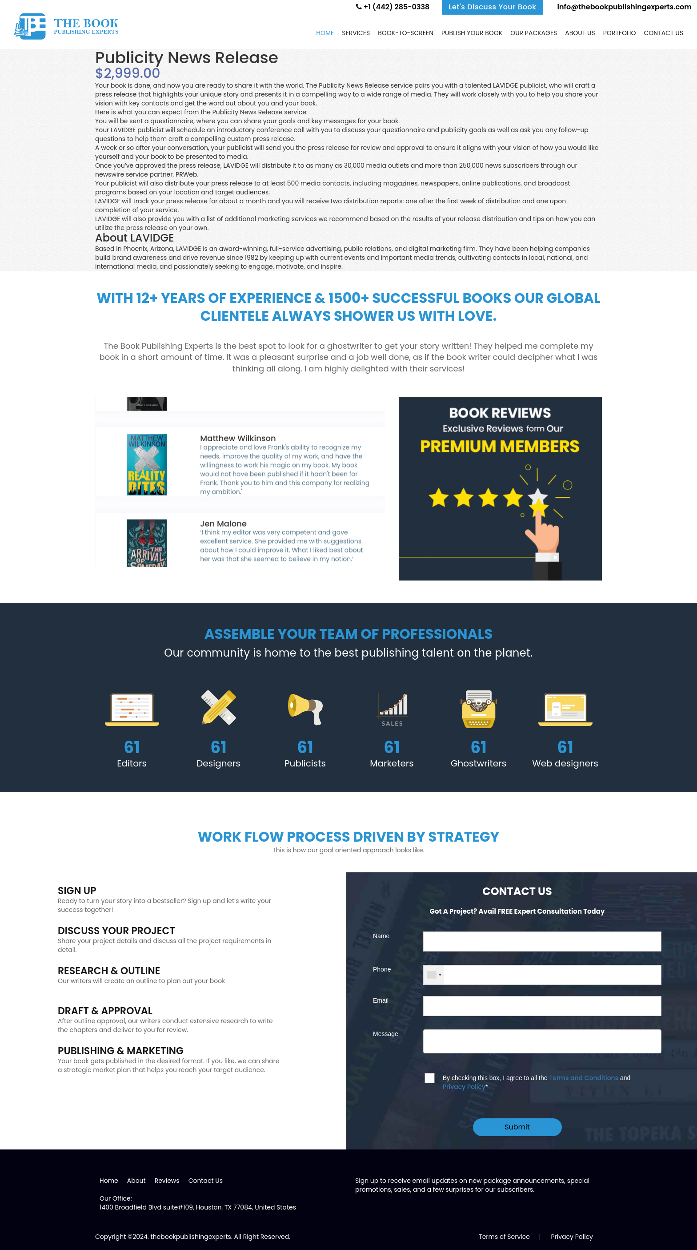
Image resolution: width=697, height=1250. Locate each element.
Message (385, 1033)
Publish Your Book (471, 32)
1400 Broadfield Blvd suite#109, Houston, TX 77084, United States (198, 1207)
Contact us (663, 32)
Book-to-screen (405, 32)
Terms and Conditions (583, 1077)
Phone (382, 969)
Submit (517, 1127)
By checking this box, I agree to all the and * (537, 1082)
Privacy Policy (464, 1086)
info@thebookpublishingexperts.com (624, 7)
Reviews (167, 1180)
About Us (580, 32)
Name (381, 936)
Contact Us (205, 1180)
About (136, 1180)
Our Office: (116, 1198)
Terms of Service (504, 1236)
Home (325, 32)
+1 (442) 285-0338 (393, 7)
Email (381, 1000)
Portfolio (619, 32)
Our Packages (533, 32)
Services (356, 32)
